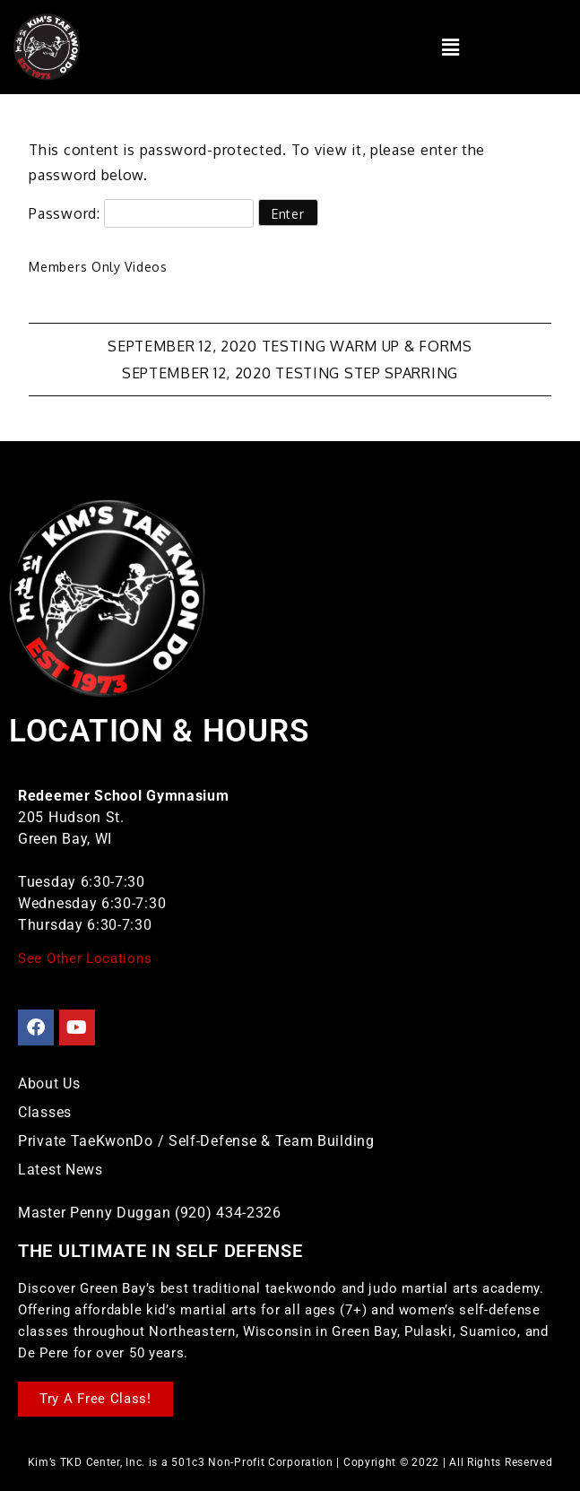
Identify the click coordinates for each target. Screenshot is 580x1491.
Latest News (60, 1169)
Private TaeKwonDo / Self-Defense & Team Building (196, 1140)
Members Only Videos (98, 266)
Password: (141, 213)
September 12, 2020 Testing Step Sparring (290, 373)
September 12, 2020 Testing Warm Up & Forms (290, 346)
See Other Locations (84, 958)
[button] (450, 47)
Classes (45, 1112)
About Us (49, 1083)
